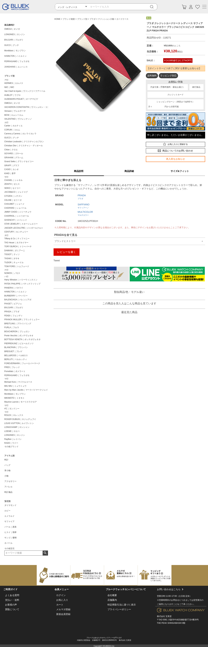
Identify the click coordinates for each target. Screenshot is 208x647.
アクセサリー (10, 481)
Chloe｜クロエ (11, 149)
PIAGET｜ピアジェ (13, 303)
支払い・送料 (12, 600)
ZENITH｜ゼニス (12, 184)
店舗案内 (112, 600)
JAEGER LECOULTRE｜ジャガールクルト (23, 228)
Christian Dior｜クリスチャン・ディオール (23, 145)
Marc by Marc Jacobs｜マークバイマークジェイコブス (26, 390)
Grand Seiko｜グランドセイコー (19, 161)
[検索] (154, 7)
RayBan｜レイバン (13, 439)
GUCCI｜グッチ (11, 45)
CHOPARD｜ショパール (15, 208)
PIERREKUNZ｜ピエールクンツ (19, 343)
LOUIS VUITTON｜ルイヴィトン (19, 423)
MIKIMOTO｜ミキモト (14, 398)
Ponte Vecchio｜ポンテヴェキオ (19, 335)
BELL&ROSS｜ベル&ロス (16, 355)
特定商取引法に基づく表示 (121, 604)
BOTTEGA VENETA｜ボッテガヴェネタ (22, 339)
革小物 (7, 470)
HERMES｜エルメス (13, 83)
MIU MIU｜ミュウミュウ (15, 386)
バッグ (7, 465)
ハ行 (6, 276)
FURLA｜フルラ (11, 327)
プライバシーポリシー (119, 609)
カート (59, 604)
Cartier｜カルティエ (13, 126)
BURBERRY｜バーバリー (16, 296)
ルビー (7, 511)
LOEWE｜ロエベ (12, 431)
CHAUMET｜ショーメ (14, 204)
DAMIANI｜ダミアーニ (14, 250)
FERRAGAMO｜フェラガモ (16, 61)
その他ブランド (11, 446)
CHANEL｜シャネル (13, 180)
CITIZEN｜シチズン (13, 196)
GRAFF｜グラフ (11, 165)
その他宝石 (9, 548)
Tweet (57, 260)
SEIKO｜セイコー (12, 188)
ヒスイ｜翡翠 (10, 532)
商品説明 (78, 171)
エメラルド (9, 516)
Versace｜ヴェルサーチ (15, 111)
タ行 (6, 235)
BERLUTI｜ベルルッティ (15, 359)
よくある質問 (12, 595)
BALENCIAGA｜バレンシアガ (17, 299)
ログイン (61, 595)
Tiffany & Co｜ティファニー (16, 238)
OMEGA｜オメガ (12, 29)
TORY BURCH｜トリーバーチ (18, 246)
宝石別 (7, 501)
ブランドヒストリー (65, 241)
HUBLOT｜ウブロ (12, 95)
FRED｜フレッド (12, 367)
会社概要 (112, 595)
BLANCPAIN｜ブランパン (16, 347)
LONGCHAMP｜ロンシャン (16, 427)
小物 (6, 476)
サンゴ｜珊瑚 (10, 537)
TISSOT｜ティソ (12, 254)
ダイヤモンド (10, 505)
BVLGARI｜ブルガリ (13, 40)
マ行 (6, 379)
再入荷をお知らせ (175, 159)
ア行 (6, 80)
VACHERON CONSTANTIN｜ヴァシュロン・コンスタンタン (26, 107)
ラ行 (6, 412)
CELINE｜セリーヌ (13, 200)
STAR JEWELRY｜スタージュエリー (21, 224)
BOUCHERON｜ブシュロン (17, 331)
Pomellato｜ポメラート (14, 371)
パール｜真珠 (10, 527)
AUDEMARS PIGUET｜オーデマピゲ (21, 99)
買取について (12, 609)
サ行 (6, 177)
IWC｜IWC (9, 87)
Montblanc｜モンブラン (15, 50)
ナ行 (6, 270)
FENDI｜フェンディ (13, 315)
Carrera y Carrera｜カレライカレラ (20, 133)
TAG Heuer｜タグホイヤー (16, 242)
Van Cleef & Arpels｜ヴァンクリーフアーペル (24, 91)
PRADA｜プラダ (11, 311)
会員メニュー (62, 589)
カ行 (6, 122)
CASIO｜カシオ (11, 169)
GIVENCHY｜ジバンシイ (15, 220)
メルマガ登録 (63, 609)
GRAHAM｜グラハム (13, 157)
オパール (8, 543)
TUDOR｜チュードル (14, 262)
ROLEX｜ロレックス (13, 415)
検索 (45, 553)
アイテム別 (9, 456)
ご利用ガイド (10, 589)
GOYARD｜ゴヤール (13, 153)
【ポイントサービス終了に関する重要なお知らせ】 (174, 68)
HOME (57, 19)
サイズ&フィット (180, 171)
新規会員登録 (63, 614)
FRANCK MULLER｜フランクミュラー (22, 319)
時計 (6, 460)
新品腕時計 (9, 25)
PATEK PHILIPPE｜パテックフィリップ (22, 284)
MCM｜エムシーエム (13, 115)
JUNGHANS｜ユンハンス (16, 67)
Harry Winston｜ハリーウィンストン (20, 280)
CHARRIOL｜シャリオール (16, 216)
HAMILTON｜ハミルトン (15, 56)
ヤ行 (6, 405)
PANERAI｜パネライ (13, 288)
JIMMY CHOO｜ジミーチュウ (17, 212)
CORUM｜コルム (12, 130)
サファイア (9, 521)
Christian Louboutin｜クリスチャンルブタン (24, 141)
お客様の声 (11, 604)
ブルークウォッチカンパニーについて (126, 589)
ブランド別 (9, 76)
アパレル (8, 487)
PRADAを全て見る (65, 234)
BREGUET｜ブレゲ (13, 351)
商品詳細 (129, 171)
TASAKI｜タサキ (12, 258)
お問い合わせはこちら (181, 597)
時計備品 (8, 492)
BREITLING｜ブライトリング (17, 323)
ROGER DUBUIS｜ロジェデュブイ (20, 419)
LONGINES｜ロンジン (14, 34)
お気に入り (62, 600)
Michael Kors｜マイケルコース (18, 382)
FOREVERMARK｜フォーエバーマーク (22, 363)
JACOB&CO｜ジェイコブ (16, 192)
